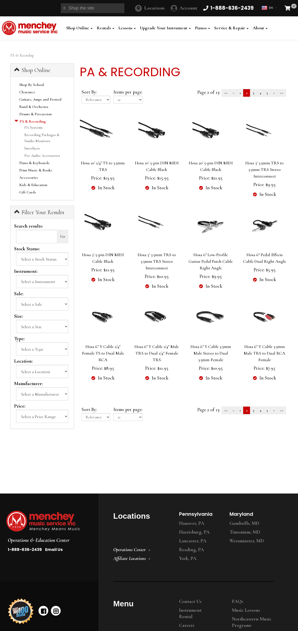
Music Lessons (246, 610)
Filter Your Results (39, 212)
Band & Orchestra (33, 106)
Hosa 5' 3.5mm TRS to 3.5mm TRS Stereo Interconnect (157, 261)
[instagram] (56, 611)
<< (226, 92)
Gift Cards (27, 192)
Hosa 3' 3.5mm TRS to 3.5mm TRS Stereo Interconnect (264, 169)
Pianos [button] (202, 28)
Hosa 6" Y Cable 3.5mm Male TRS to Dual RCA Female (264, 353)
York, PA (187, 558)
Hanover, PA (191, 523)
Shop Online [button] (79, 28)
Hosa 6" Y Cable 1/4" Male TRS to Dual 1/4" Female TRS (157, 353)
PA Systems (33, 127)
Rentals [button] (105, 28)
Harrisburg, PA (194, 532)
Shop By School (31, 84)
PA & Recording (32, 121)
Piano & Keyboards (34, 162)
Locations (154, 8)
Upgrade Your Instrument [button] (165, 28)
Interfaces (32, 148)
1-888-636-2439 (25, 549)
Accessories (28, 177)
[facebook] (43, 611)
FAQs (237, 601)
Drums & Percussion (35, 114)
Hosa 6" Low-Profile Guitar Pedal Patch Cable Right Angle (211, 261)
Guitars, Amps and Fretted (40, 99)
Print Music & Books (35, 170)
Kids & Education (33, 184)
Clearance (27, 92)
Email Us (54, 549)
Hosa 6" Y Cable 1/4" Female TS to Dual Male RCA (103, 353)
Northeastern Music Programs (251, 622)
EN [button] (269, 8)
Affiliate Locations (129, 558)
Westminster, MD (247, 541)
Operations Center (129, 550)
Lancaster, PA (192, 541)
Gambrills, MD (244, 523)
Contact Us (190, 601)
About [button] (260, 28)
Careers (186, 625)
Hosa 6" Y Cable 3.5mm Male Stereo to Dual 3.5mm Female (211, 353)
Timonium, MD (245, 532)
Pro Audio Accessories (42, 155)
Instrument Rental (190, 613)
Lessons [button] (127, 28)
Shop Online (32, 70)
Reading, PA (191, 550)
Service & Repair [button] (231, 28)
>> (281, 92)
